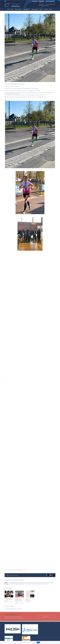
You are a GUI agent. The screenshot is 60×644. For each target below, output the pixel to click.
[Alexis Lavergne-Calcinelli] (30, 591)
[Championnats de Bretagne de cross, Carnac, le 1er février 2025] (19, 591)
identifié (11, 608)
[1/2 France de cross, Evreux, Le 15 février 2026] (9, 591)
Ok (38, 642)
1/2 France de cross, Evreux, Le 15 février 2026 (8, 599)
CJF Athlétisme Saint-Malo (18, 580)
